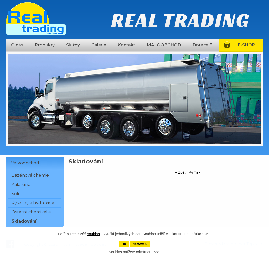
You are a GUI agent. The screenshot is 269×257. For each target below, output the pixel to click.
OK (124, 244)
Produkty (45, 44)
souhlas (93, 234)
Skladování (24, 221)
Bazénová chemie (30, 175)
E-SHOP (246, 44)
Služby (73, 44)
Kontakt (126, 44)
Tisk (197, 172)
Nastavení (140, 244)
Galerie (98, 44)
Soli (15, 193)
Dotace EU (204, 44)
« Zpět (180, 172)
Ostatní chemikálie (31, 212)
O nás (17, 44)
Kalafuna (21, 184)
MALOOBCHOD (164, 44)
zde (156, 252)
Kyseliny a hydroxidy (33, 202)
